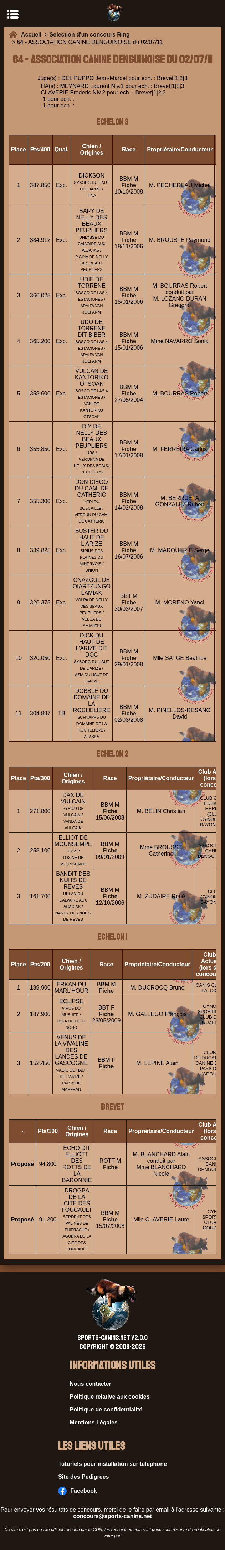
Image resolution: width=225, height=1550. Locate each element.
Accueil (33, 34)
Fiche (128, 185)
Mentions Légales (94, 1422)
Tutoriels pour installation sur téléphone (112, 1464)
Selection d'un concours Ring (90, 34)
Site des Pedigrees (83, 1477)
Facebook (77, 1491)
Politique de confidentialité (106, 1409)
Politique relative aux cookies (110, 1397)
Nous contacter (90, 1384)
